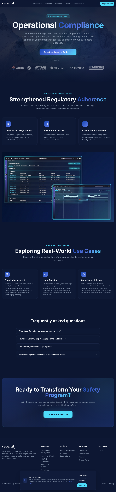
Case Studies (84, 454)
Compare (58, 4)
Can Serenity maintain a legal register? (58, 347)
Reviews (82, 457)
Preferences (83, 475)
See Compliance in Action (58, 52)
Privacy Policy (84, 460)
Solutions (37, 4)
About (68, 4)
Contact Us (83, 450)
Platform (48, 4)
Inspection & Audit (47, 456)
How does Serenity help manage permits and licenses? (58, 339)
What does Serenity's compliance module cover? (58, 331)
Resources (79, 4)
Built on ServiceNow (67, 450)
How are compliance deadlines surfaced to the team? (58, 354)
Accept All (82, 485)
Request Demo (107, 4)
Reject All (82, 480)
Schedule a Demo (58, 414)
